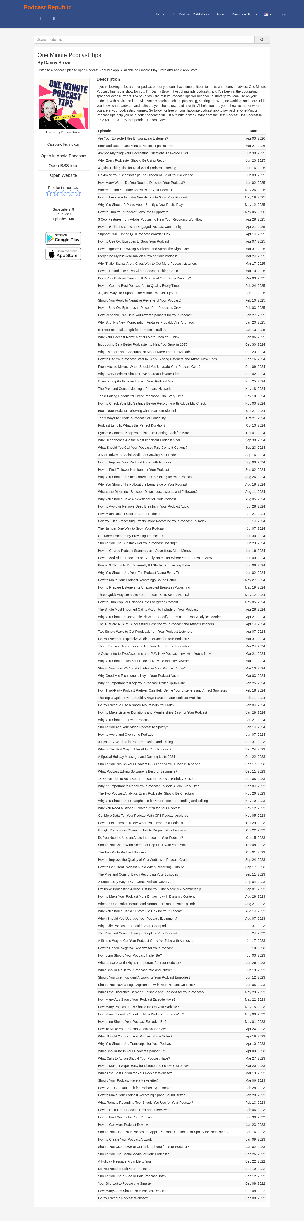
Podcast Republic (47, 7)
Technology (71, 144)
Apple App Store (186, 70)
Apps (220, 14)
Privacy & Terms (244, 14)
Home (160, 14)
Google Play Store (152, 70)
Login (283, 14)
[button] (268, 14)
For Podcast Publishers (190, 14)
